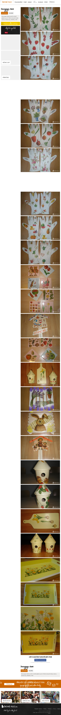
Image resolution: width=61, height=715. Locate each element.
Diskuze (30, 2)
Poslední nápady (19, 2)
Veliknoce (40, 2)
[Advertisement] (10, 42)
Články (25, 2)
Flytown (49, 713)
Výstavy (46, 2)
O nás (54, 708)
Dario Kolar (45, 712)
